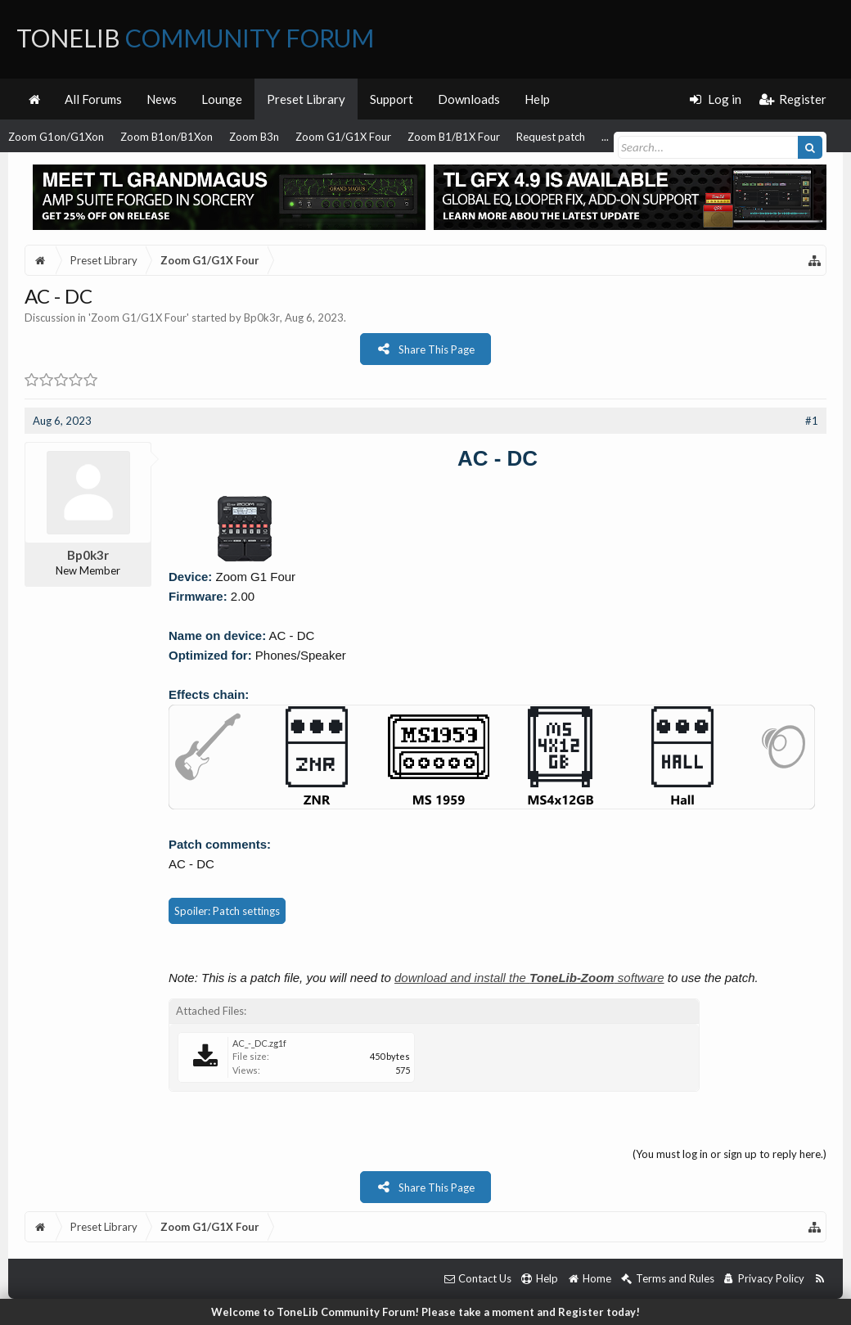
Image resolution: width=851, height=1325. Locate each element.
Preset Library (306, 99)
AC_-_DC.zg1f (259, 1043)
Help (537, 99)
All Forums (93, 99)
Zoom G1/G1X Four (343, 136)
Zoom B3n (254, 136)
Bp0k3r (262, 317)
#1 (811, 420)
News (161, 99)
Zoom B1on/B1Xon (166, 136)
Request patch (550, 136)
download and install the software (529, 978)
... (605, 136)
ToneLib (195, 37)
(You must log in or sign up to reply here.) (729, 1154)
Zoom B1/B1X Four (453, 136)
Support (391, 99)
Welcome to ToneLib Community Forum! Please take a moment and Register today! (425, 1311)
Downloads (469, 99)
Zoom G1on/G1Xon (56, 136)
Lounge (221, 99)
